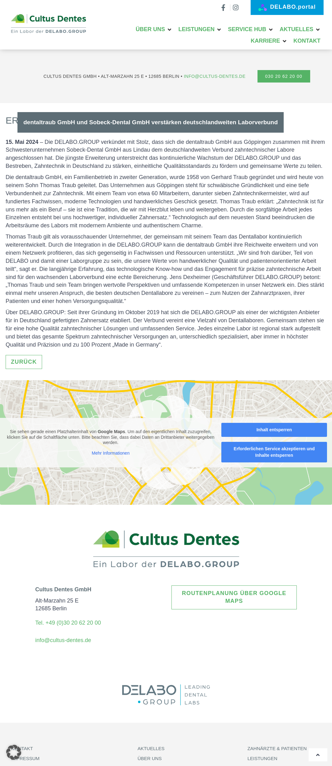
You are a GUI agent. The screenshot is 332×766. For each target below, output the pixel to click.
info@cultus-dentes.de (215, 76)
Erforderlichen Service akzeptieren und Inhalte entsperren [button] (274, 452)
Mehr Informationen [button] (110, 453)
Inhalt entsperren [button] (274, 429)
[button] (153, 29)
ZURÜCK (24, 362)
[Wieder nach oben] (318, 754)
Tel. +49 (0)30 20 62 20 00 (69, 623)
